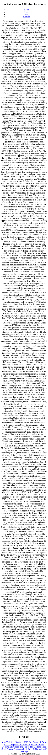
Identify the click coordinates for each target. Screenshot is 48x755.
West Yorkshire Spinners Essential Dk (25, 743)
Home (26, 10)
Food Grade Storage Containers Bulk (23, 748)
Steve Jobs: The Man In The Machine (25, 747)
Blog (27, 14)
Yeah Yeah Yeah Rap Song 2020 (15, 742)
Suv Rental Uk (35, 742)
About (26, 12)
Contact (26, 17)
